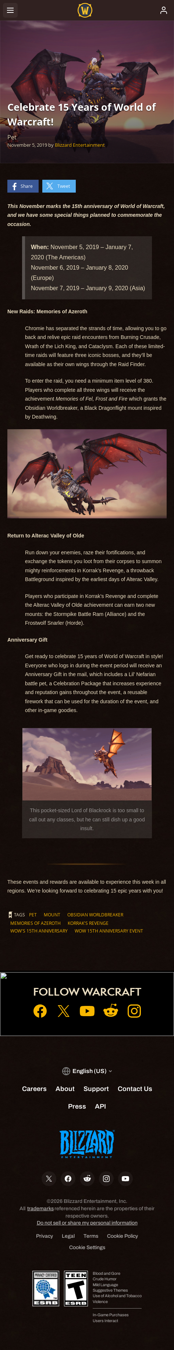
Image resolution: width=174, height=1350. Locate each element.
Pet (33, 914)
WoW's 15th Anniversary (39, 931)
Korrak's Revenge (88, 923)
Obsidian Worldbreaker (95, 914)
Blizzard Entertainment (80, 145)
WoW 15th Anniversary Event (109, 931)
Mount (52, 914)
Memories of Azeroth (35, 923)
